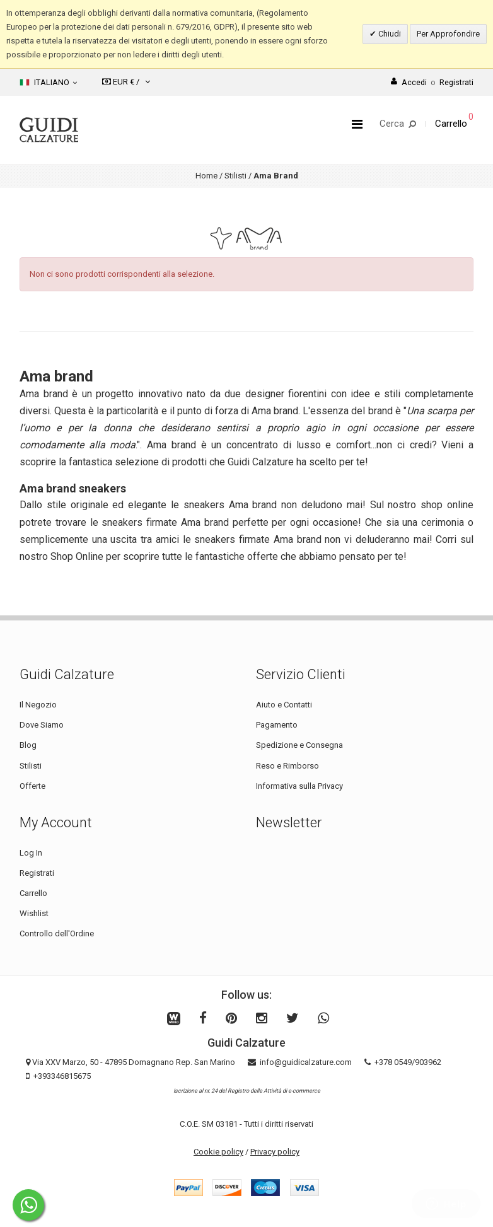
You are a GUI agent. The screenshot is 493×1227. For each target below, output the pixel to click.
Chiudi (388, 33)
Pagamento (277, 725)
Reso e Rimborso (287, 766)
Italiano (48, 83)
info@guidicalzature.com (306, 1062)
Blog (28, 745)
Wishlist (34, 913)
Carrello (33, 893)
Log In (31, 853)
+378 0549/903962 (407, 1062)
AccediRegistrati (432, 82)
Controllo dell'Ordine (57, 933)
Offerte (32, 786)
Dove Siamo (42, 725)
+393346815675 (62, 1076)
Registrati (37, 873)
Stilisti (235, 175)
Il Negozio (38, 704)
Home (206, 175)
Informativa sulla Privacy (299, 786)
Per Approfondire (448, 33)
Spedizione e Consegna (299, 745)
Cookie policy (218, 1151)
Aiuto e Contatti (284, 704)
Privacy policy (274, 1151)
